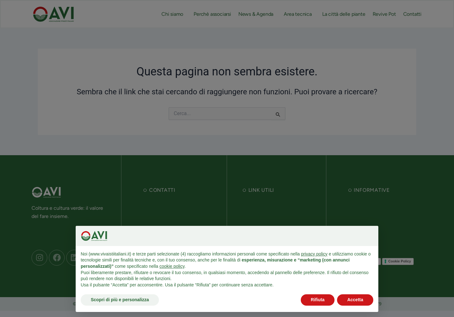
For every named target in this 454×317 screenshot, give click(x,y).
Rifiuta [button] (318, 299)
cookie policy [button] (172, 266)
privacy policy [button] (314, 253)
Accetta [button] (355, 299)
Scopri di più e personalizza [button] (120, 299)
